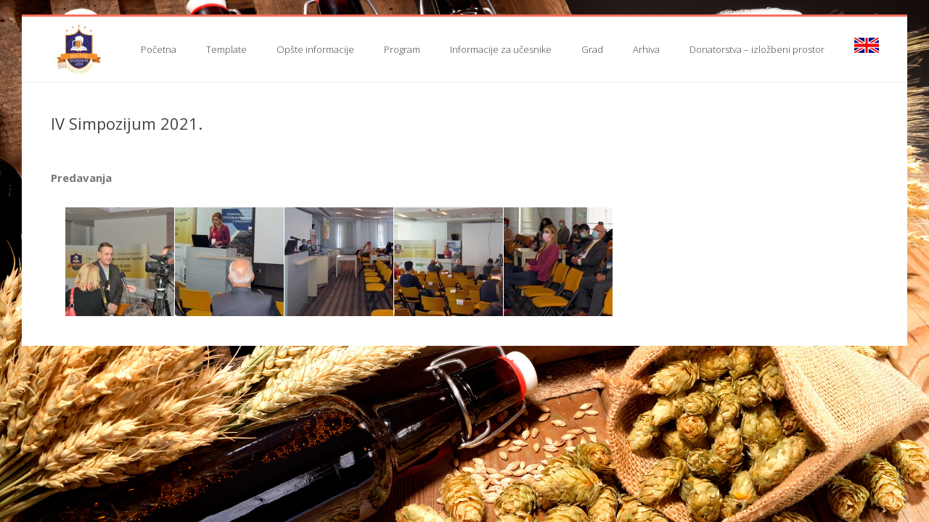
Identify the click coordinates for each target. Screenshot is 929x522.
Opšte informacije (315, 49)
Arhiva (646, 49)
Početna (158, 49)
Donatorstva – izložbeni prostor (756, 49)
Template (226, 49)
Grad (592, 49)
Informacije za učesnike (501, 49)
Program (402, 49)
